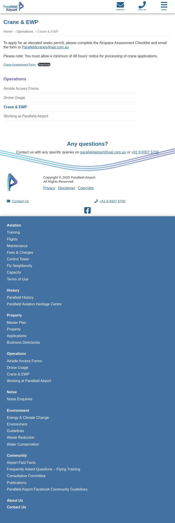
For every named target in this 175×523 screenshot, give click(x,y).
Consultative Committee (26, 476)
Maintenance (17, 246)
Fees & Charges (20, 252)
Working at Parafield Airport (26, 116)
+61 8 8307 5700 (145, 152)
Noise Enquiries (19, 399)
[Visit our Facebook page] (87, 212)
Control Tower (18, 259)
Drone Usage (14, 98)
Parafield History (20, 297)
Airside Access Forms (21, 88)
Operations (25, 31)
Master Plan (16, 323)
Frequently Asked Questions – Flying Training (43, 469)
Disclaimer (66, 188)
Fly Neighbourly (19, 266)
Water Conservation (23, 444)
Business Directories (23, 342)
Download (44, 64)
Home (8, 31)
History (13, 290)
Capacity (14, 272)
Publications (16, 483)
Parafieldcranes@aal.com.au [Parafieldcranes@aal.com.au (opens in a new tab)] (45, 47)
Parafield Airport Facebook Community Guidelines (47, 489)
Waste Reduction (20, 437)
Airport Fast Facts (21, 463)
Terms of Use (17, 279)
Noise (12, 392)
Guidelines (15, 431)
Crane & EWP (15, 107)
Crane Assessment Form (19, 64)
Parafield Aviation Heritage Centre (34, 304)
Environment (18, 410)
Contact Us (20, 201)
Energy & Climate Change (28, 418)
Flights (12, 239)
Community (17, 455)
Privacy (49, 188)
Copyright (85, 188)
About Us (15, 500)
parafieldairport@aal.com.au (103, 152)
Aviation (14, 225)
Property (14, 315)
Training (13, 232)
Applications (16, 336)
